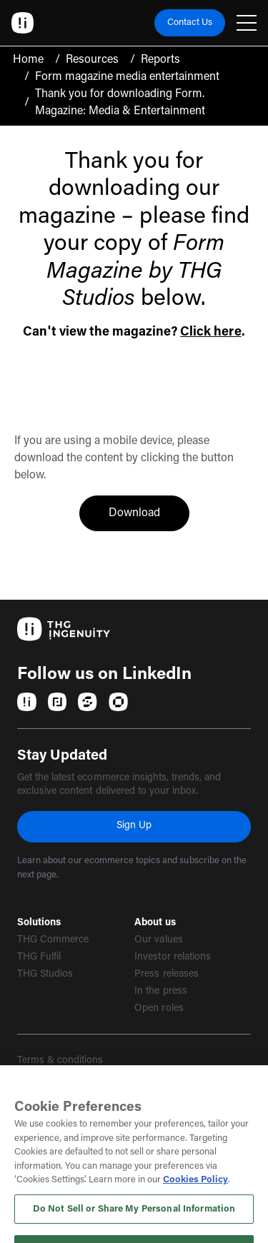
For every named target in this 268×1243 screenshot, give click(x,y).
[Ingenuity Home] (22, 23)
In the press (160, 992)
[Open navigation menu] (247, 23)
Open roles (158, 1009)
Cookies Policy (195, 1205)
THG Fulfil (39, 957)
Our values (158, 940)
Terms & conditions (60, 1061)
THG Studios (45, 975)
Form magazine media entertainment (127, 77)
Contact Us (189, 22)
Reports (160, 60)
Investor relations (172, 957)
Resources (92, 60)
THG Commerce (53, 940)
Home (28, 60)
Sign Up (134, 826)
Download (149, 511)
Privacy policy (47, 1087)
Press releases (166, 975)
